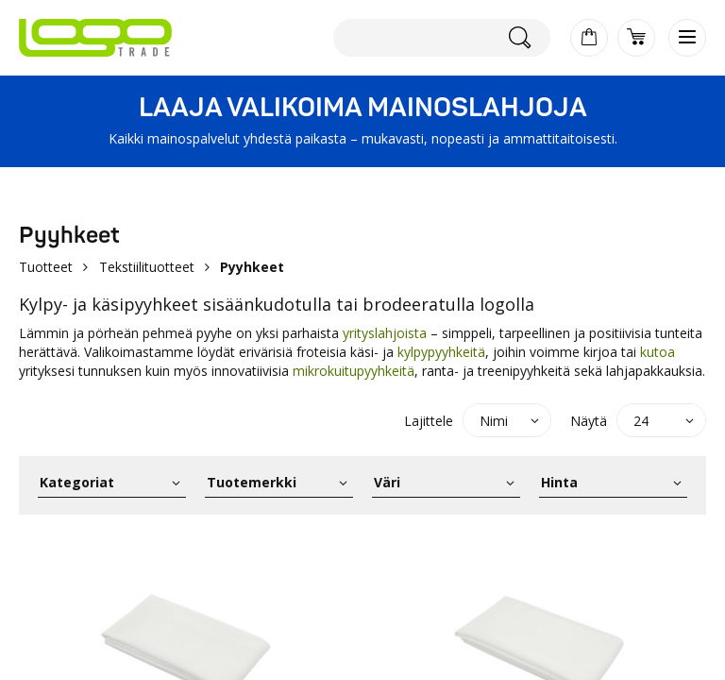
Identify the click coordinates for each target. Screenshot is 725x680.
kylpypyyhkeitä (441, 352)
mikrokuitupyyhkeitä (353, 371)
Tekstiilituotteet (146, 267)
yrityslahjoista (385, 333)
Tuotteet (46, 267)
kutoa (657, 352)
